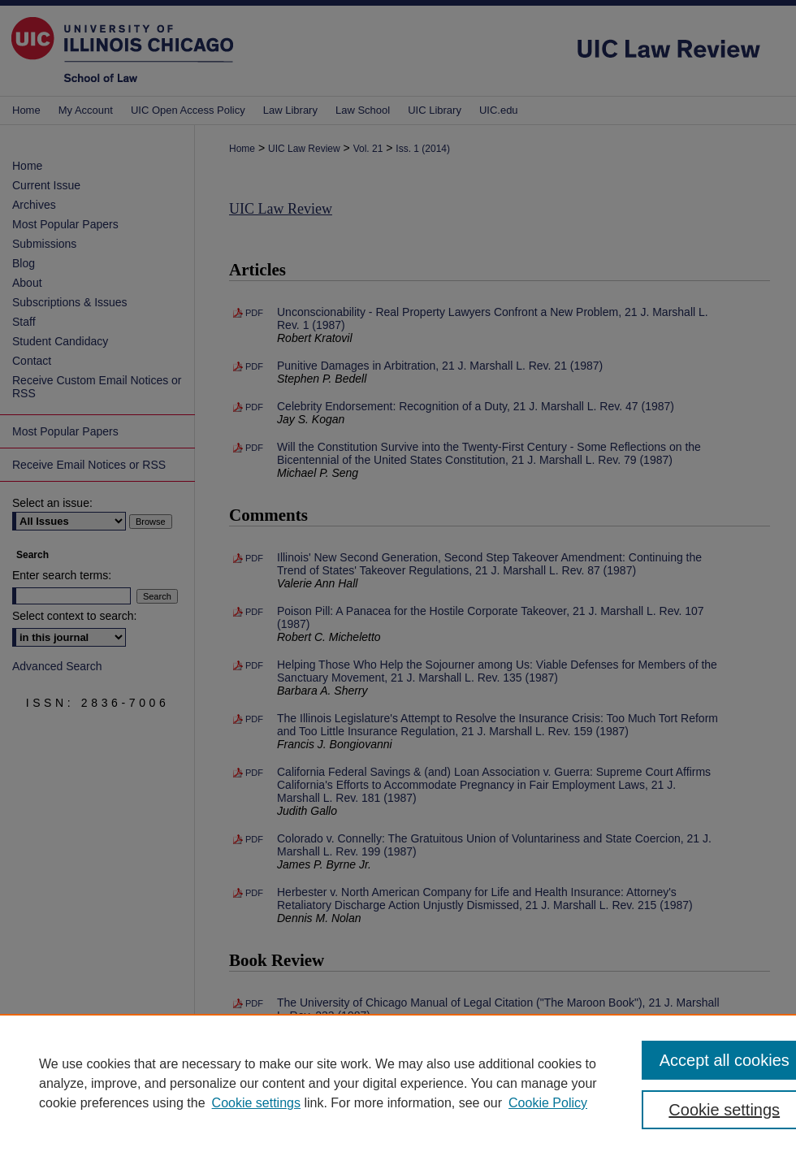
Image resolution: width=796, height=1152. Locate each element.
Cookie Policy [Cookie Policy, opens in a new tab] (547, 1103)
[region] (398, 1083)
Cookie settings (256, 1103)
